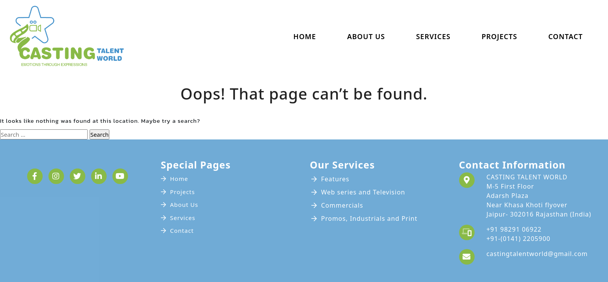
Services (433, 36)
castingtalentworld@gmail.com (536, 253)
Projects (499, 36)
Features (335, 179)
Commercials (342, 205)
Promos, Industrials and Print (369, 218)
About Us (366, 36)
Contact (565, 36)
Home (305, 36)
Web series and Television (363, 192)
